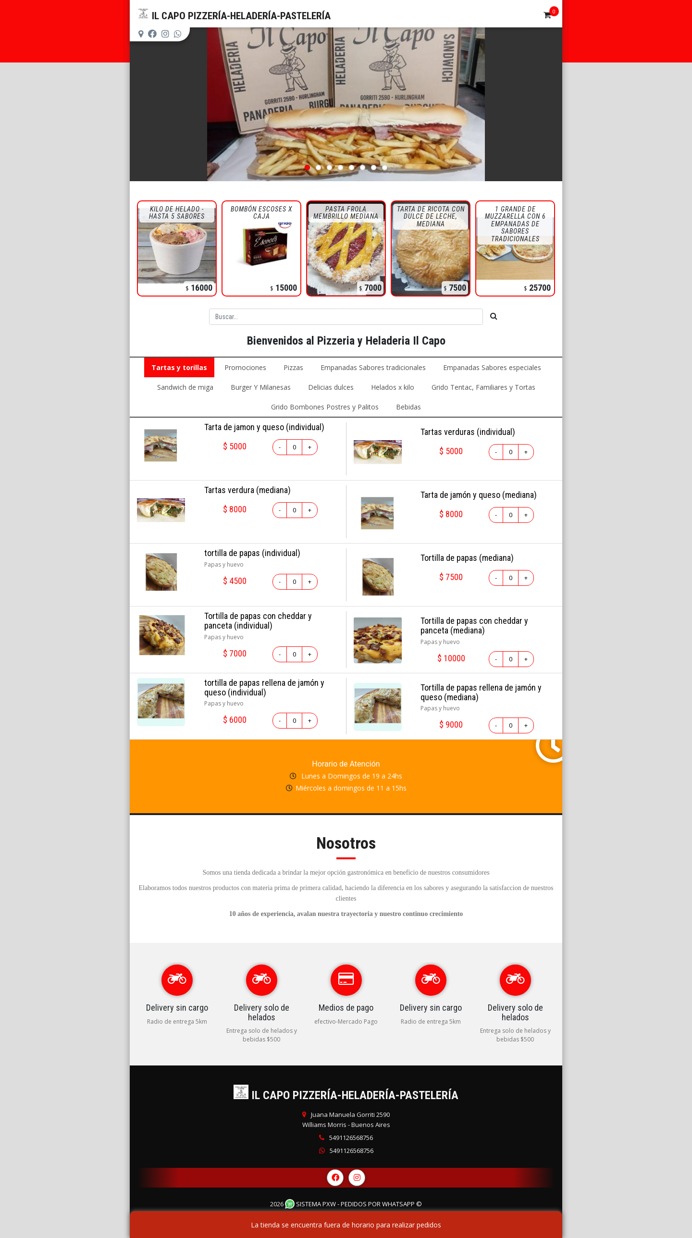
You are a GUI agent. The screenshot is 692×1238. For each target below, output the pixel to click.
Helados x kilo (392, 387)
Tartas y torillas (179, 367)
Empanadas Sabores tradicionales (373, 367)
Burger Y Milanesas (261, 387)
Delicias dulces (331, 387)
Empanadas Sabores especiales (492, 367)
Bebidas (408, 406)
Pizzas (293, 367)
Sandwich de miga (185, 387)
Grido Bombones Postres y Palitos (325, 406)
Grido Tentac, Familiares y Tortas (483, 387)
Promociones (245, 367)
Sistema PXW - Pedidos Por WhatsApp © (353, 1204)
